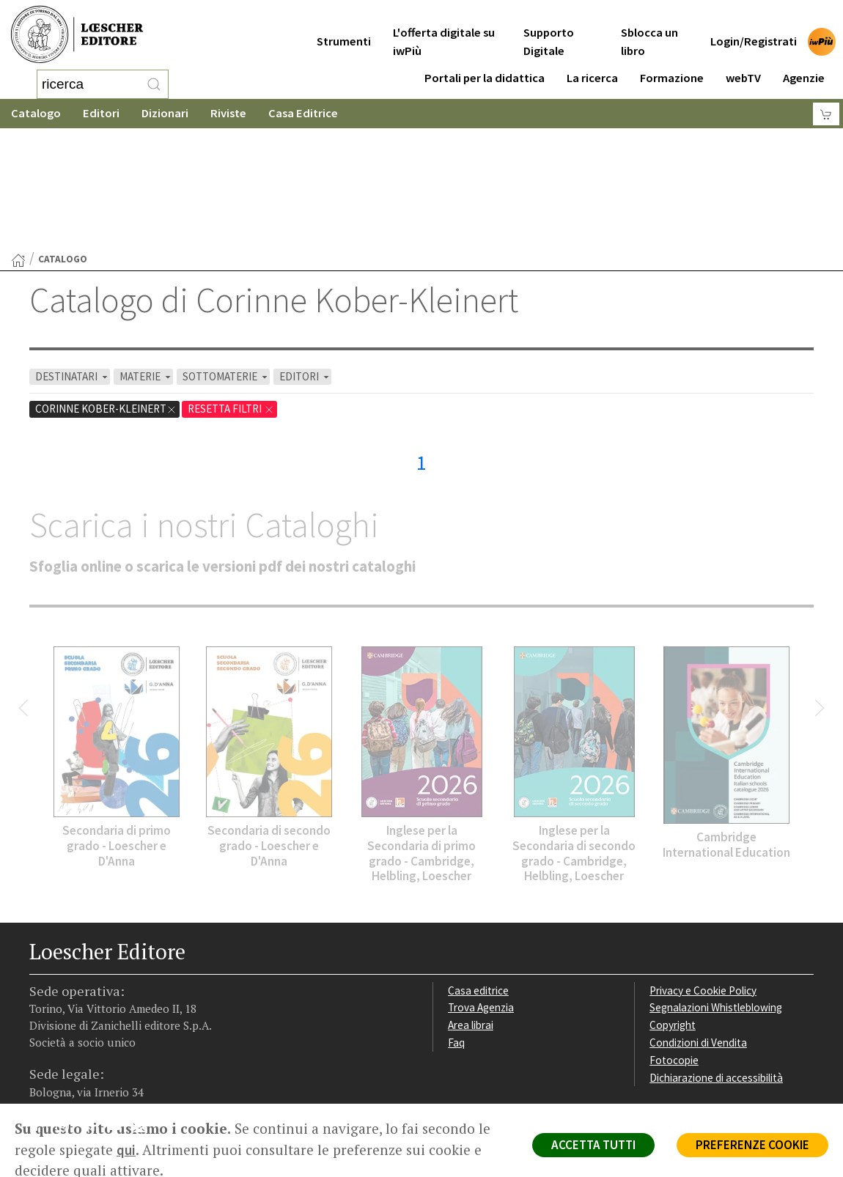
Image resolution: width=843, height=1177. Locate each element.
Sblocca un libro (649, 31)
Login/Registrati (753, 30)
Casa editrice (478, 873)
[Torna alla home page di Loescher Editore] (77, 35)
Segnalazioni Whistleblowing (715, 890)
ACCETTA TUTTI (593, 1145)
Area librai (470, 908)
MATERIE (146, 259)
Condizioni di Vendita (698, 925)
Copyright (672, 908)
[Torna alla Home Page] (18, 143)
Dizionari (164, 113)
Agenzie (804, 67)
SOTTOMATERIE (226, 259)
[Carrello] (826, 114)
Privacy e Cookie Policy (703, 873)
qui (126, 1150)
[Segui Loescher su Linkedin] (93, 1011)
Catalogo (36, 113)
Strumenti (344, 30)
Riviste (228, 113)
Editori (101, 113)
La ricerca (592, 67)
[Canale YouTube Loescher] (119, 1011)
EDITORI (305, 259)
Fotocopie (674, 943)
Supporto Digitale (548, 31)
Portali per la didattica (484, 67)
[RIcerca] (154, 84)
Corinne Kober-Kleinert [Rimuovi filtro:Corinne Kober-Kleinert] (106, 291)
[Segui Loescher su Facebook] (42, 1011)
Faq (456, 925)
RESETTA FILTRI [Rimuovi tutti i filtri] (231, 291)
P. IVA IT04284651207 (79, 1070)
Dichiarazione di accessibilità (716, 960)
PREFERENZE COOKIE (752, 1145)
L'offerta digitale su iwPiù (444, 31)
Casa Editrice (303, 113)
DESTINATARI (72, 259)
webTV (743, 67)
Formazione (672, 67)
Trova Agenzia (481, 890)
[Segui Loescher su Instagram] (68, 1011)
